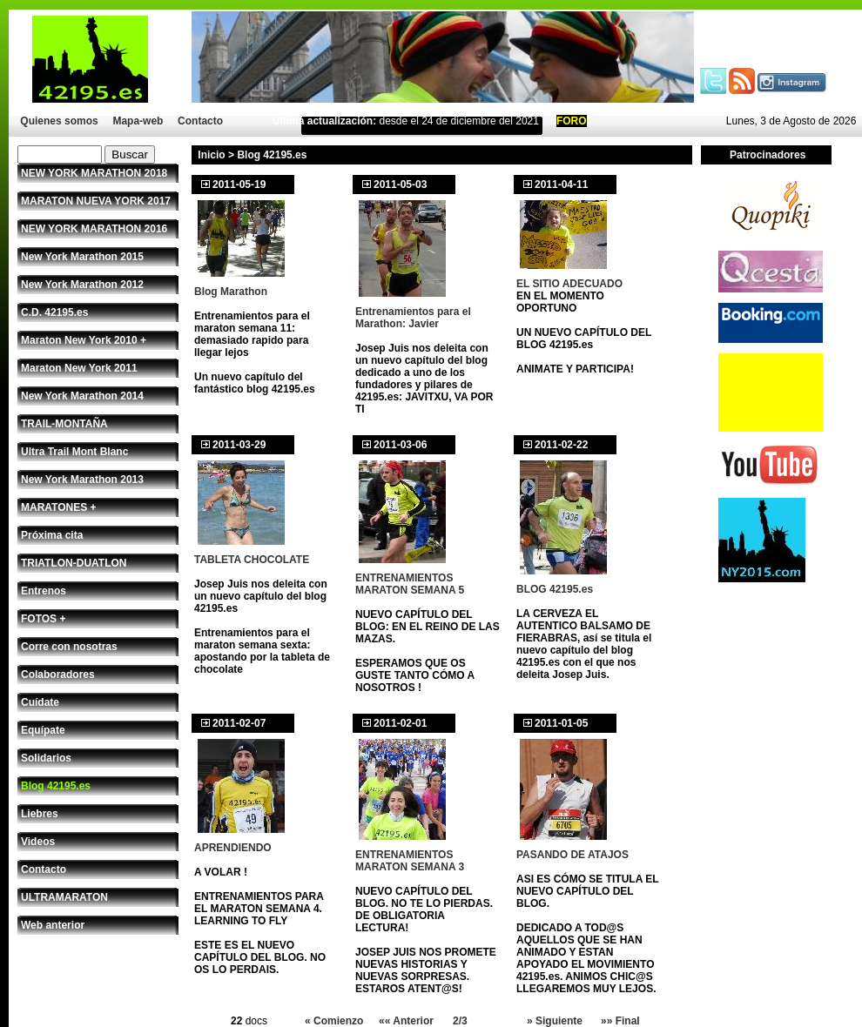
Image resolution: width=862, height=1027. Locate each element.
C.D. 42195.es (54, 312)
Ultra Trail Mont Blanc (74, 452)
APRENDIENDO (233, 848)
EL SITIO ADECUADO (569, 284)
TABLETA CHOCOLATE (251, 560)
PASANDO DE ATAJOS (572, 855)
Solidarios (46, 758)
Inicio (211, 155)
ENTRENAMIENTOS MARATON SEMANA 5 (409, 584)
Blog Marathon (230, 291)
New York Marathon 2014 (82, 396)
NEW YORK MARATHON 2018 (94, 173)
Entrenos (43, 591)
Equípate (43, 730)
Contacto (200, 121)
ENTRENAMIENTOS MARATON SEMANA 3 (409, 861)
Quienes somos (59, 121)
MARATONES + (59, 507)
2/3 (460, 1021)
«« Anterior (406, 1021)
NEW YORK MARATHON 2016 (94, 229)
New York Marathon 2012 (82, 285)
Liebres (39, 814)
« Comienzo (334, 1021)
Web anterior (52, 925)
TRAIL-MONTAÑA (64, 424)
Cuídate (40, 702)
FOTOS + (43, 619)
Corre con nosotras (69, 647)
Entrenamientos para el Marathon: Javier (413, 317)
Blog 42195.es (56, 786)
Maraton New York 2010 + (83, 340)
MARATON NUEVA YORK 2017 (96, 201)
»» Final (620, 1021)
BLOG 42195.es (554, 589)
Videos (38, 842)
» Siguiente (555, 1021)
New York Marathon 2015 (82, 257)
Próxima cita (52, 535)
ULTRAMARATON (64, 897)
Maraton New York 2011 (79, 368)
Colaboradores (58, 674)
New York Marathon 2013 (82, 479)
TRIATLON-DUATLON (74, 563)
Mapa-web (137, 121)
